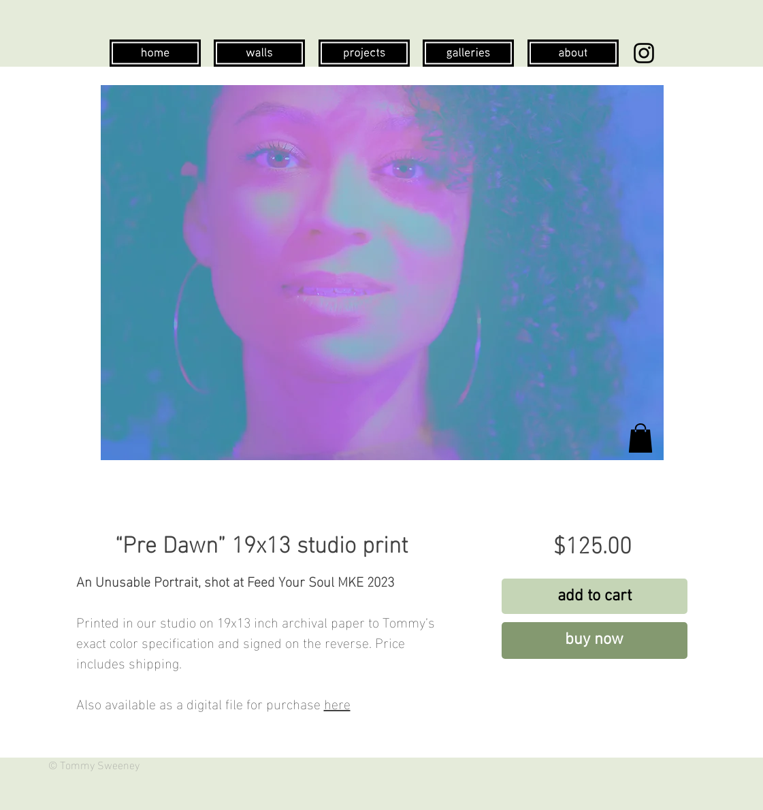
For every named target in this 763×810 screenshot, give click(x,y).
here (337, 702)
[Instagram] (644, 53)
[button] (640, 438)
